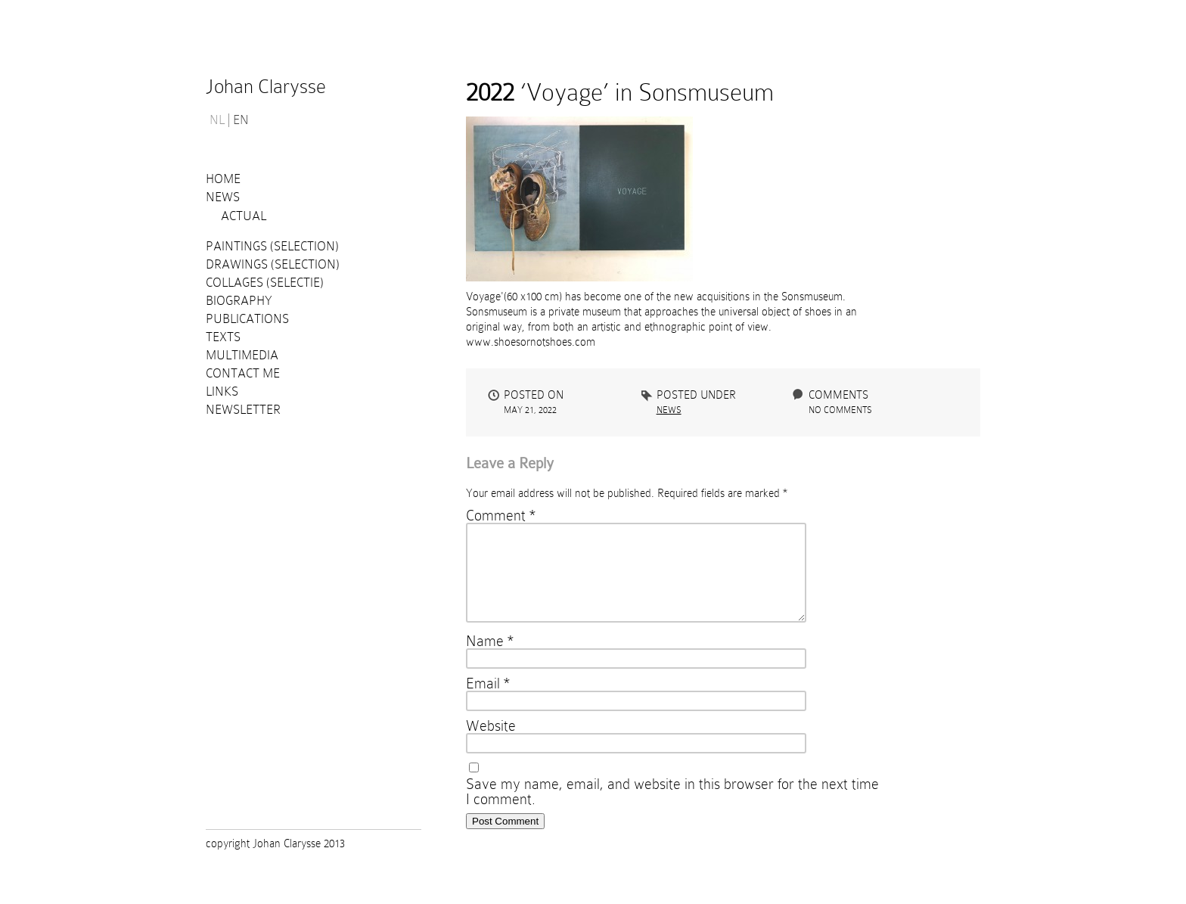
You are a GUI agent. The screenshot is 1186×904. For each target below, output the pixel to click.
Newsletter (243, 409)
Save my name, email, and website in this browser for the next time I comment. (672, 809)
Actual (243, 216)
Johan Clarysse (266, 87)
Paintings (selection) (272, 246)
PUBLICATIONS (247, 319)
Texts (223, 337)
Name (490, 658)
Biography (239, 301)
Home (223, 179)
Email (488, 701)
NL (217, 120)
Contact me (243, 373)
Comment (501, 515)
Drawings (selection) (273, 264)
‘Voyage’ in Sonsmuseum (620, 92)
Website (491, 743)
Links (222, 391)
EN (241, 120)
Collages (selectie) (265, 282)
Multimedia (242, 355)
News (223, 197)
